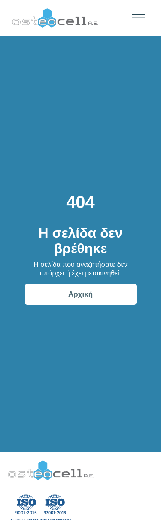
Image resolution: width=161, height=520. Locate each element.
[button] (136, 17)
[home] (53, 18)
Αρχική (80, 294)
